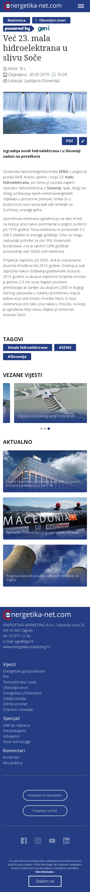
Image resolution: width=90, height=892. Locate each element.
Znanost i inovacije (18, 709)
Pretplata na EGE (45, 810)
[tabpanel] (45, 113)
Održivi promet (15, 703)
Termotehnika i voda (19, 682)
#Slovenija (17, 356)
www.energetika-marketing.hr (26, 646)
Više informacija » (45, 872)
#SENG (65, 347)
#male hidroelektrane (28, 347)
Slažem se (45, 881)
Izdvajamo (11, 736)
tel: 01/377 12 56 (16, 635)
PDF (69, 140)
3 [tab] (49, 428)
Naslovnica (16, 20)
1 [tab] (41, 428)
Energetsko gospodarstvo (24, 671)
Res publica (12, 762)
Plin (6, 676)
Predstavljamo (14, 730)
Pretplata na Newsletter (45, 795)
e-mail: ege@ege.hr (18, 641)
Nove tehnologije (17, 741)
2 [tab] (45, 428)
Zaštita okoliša (14, 698)
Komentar (11, 757)
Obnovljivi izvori (52, 20)
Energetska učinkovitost (22, 693)
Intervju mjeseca (16, 725)
